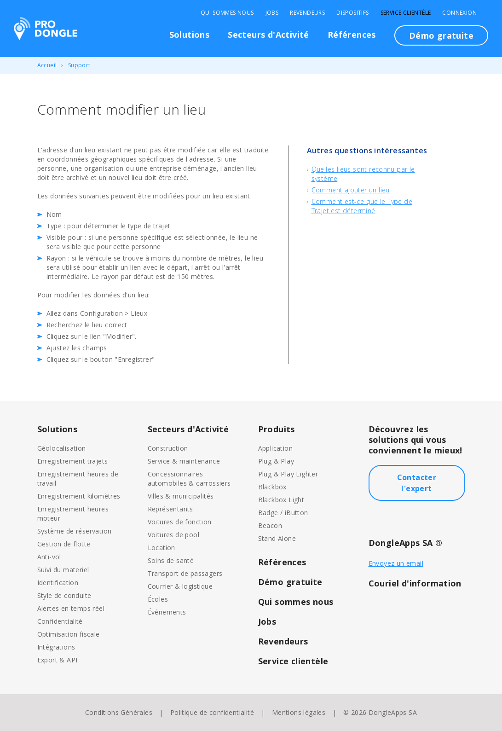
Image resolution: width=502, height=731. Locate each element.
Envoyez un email (396, 563)
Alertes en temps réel (70, 608)
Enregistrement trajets (72, 461)
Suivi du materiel (63, 569)
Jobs (272, 13)
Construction (168, 448)
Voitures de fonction (180, 521)
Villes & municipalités (181, 496)
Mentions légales (298, 712)
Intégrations (56, 647)
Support (79, 65)
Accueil (47, 65)
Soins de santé (171, 560)
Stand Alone (277, 538)
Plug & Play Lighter (288, 474)
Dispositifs (352, 13)
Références (352, 34)
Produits (276, 429)
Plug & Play (276, 461)
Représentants (170, 509)
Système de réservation (74, 531)
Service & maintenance (184, 461)
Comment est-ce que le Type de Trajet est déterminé (362, 206)
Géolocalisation (61, 448)
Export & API (57, 660)
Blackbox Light (281, 499)
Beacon (270, 525)
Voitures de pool (173, 534)
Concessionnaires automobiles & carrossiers (189, 478)
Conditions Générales (118, 712)
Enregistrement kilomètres (79, 496)
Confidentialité (60, 621)
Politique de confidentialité (212, 712)
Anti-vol (49, 556)
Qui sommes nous (227, 13)
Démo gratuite (441, 35)
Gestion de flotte (64, 544)
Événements (167, 612)
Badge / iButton (283, 512)
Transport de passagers (185, 573)
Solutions (189, 34)
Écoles (158, 599)
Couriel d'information (415, 583)
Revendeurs (307, 13)
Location (161, 547)
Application (275, 448)
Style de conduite (64, 595)
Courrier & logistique (180, 586)
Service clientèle (406, 13)
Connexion (459, 13)
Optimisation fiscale (68, 634)
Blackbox (272, 486)
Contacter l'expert (417, 482)
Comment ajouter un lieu (351, 190)
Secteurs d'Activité (268, 34)
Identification (58, 582)
